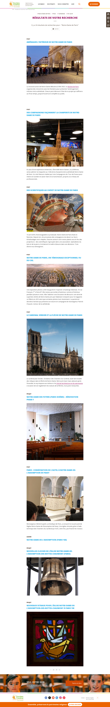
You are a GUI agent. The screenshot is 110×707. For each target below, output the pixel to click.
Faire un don (76, 683)
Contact (82, 697)
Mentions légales (90, 697)
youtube (53, 697)
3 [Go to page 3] (56, 669)
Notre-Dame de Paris (43, 13)
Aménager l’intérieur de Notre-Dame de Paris (49, 42)
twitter (49, 697)
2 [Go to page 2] (53, 669)
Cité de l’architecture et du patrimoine (69, 383)
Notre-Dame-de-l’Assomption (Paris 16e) (47, 540)
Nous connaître (63, 4)
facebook (46, 697)
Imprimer (55, 29)
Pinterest (64, 697)
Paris (54, 13)
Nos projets (51, 4)
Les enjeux (41, 4)
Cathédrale (61, 13)
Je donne (94, 4)
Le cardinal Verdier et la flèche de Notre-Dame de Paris (54, 315)
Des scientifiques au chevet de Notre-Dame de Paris (52, 190)
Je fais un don (75, 705)
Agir (72, 4)
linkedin (57, 697)
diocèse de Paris (73, 87)
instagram (60, 697)
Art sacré (69, 13)
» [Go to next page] (59, 669)
